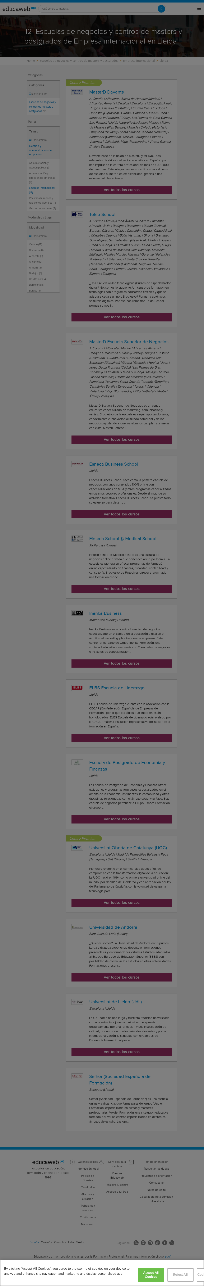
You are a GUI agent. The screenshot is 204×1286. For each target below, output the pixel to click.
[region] (102, 1273)
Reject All (180, 1275)
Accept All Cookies (151, 1275)
